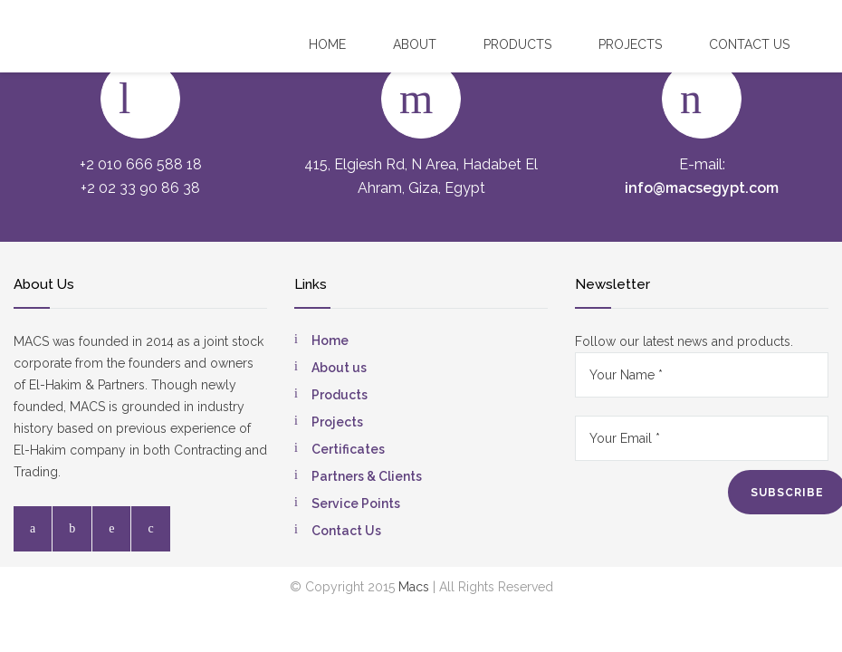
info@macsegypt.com (702, 188)
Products (517, 44)
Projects (630, 44)
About (414, 44)
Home (327, 44)
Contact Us (346, 530)
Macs (413, 587)
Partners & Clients (366, 476)
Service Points (355, 503)
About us (339, 367)
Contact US (749, 44)
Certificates (348, 449)
